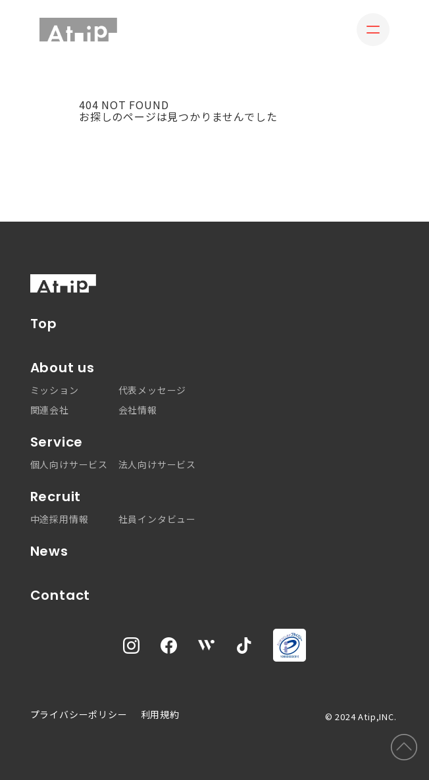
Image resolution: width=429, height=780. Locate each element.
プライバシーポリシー (79, 714)
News (49, 551)
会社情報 (137, 409)
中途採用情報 (59, 519)
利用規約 (160, 714)
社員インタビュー (157, 519)
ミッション (54, 390)
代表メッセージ (152, 390)
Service (57, 442)
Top (43, 323)
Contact (60, 595)
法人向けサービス (157, 464)
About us (62, 368)
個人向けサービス (69, 464)
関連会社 (49, 409)
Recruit (56, 496)
